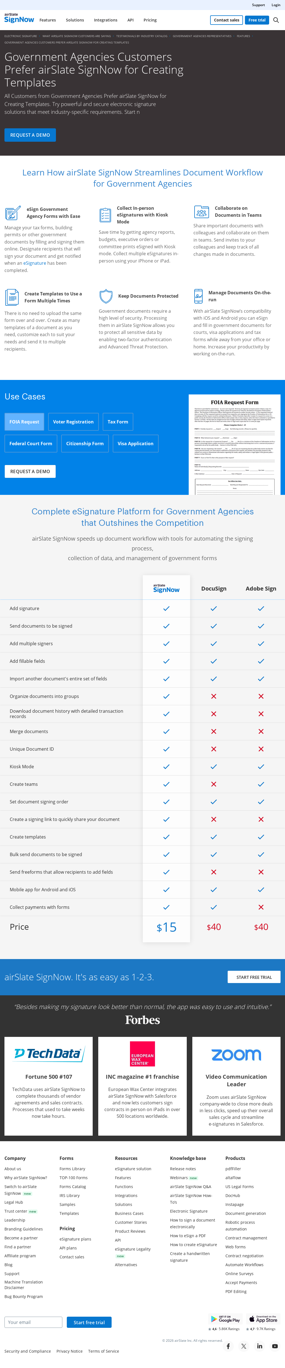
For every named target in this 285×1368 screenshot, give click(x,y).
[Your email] (33, 1322)
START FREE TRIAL (254, 978)
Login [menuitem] (276, 5)
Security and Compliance (27, 1351)
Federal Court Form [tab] (30, 443)
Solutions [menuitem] (75, 20)
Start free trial (89, 1322)
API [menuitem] (130, 20)
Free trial (257, 20)
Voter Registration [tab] (73, 422)
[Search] (276, 20)
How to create (193, 1244)
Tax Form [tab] (118, 422)
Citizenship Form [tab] (85, 443)
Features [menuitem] (48, 20)
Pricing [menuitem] (150, 20)
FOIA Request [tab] (24, 422)
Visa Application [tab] (136, 443)
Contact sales (226, 20)
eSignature (34, 263)
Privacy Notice (69, 1351)
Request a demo (30, 135)
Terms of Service (103, 1351)
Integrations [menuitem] (105, 20)
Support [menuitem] (258, 5)
